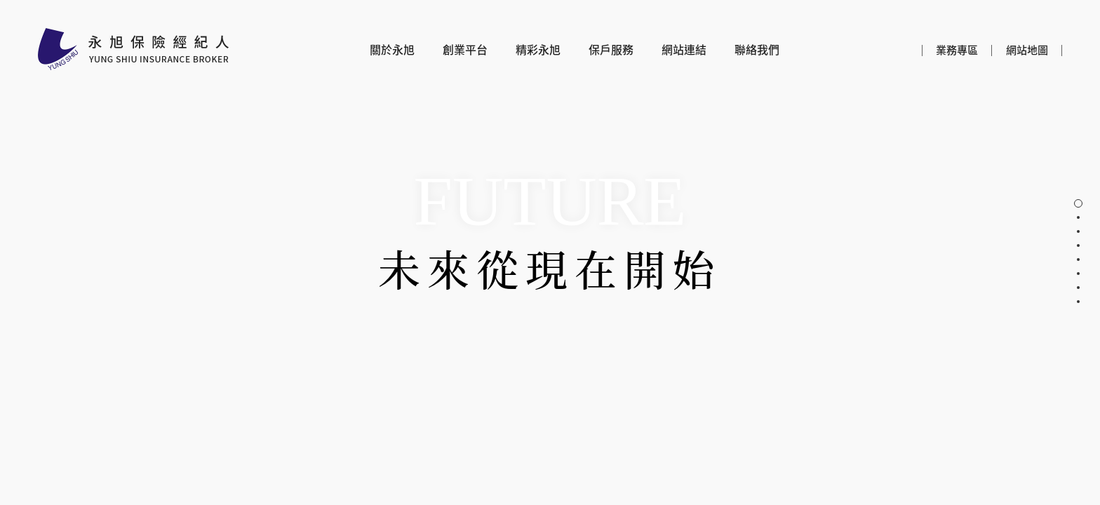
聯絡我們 (757, 50)
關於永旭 (392, 50)
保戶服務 (611, 50)
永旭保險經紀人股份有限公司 (133, 49)
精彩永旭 (538, 50)
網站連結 (684, 50)
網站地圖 (1027, 50)
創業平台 (465, 50)
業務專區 (957, 50)
